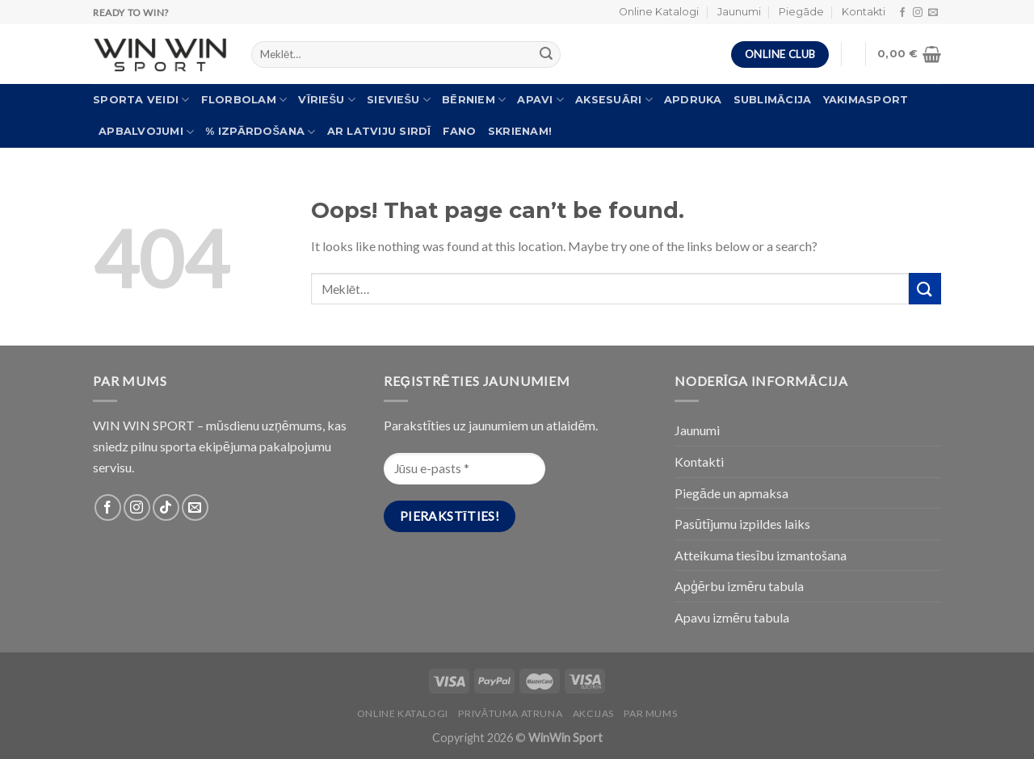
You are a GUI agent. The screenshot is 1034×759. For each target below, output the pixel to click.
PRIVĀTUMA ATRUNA (510, 713)
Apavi (540, 99)
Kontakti (863, 12)
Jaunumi (739, 12)
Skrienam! (520, 131)
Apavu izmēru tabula (732, 617)
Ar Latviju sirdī (379, 131)
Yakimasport (866, 100)
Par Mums (650, 713)
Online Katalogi (659, 12)
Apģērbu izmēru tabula (739, 585)
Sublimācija (772, 100)
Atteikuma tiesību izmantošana (761, 555)
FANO (460, 131)
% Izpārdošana (260, 132)
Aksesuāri (614, 99)
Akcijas (593, 713)
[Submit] (925, 288)
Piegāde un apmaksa (731, 493)
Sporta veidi (141, 99)
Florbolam (244, 99)
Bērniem (474, 99)
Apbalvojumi (146, 132)
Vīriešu (326, 99)
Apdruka (693, 100)
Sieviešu (399, 99)
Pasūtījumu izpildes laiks (742, 523)
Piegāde (801, 12)
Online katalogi (402, 713)
